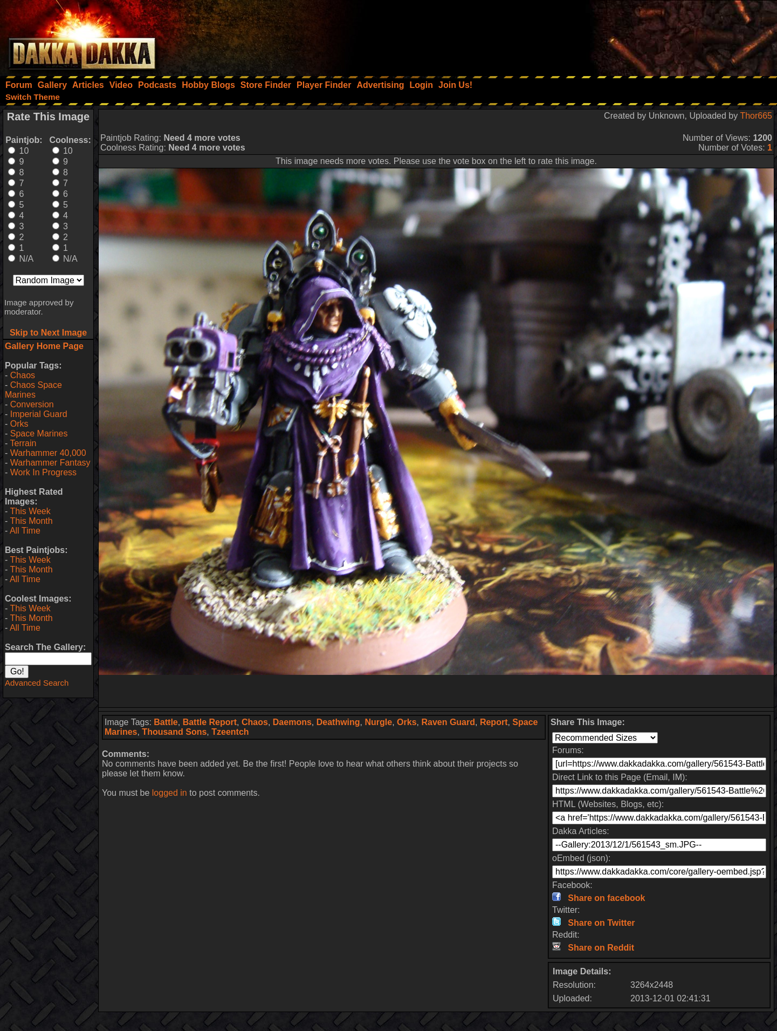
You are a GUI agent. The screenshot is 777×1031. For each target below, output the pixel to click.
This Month (31, 520)
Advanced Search (36, 682)
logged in (169, 792)
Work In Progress (43, 472)
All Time (25, 530)
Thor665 (756, 115)
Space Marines (39, 433)
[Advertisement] (632, 35)
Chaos (22, 375)
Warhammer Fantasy (50, 462)
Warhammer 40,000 (48, 453)
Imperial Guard (38, 414)
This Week (30, 511)
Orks (19, 423)
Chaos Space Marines (33, 389)
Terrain (23, 443)
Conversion (32, 404)
